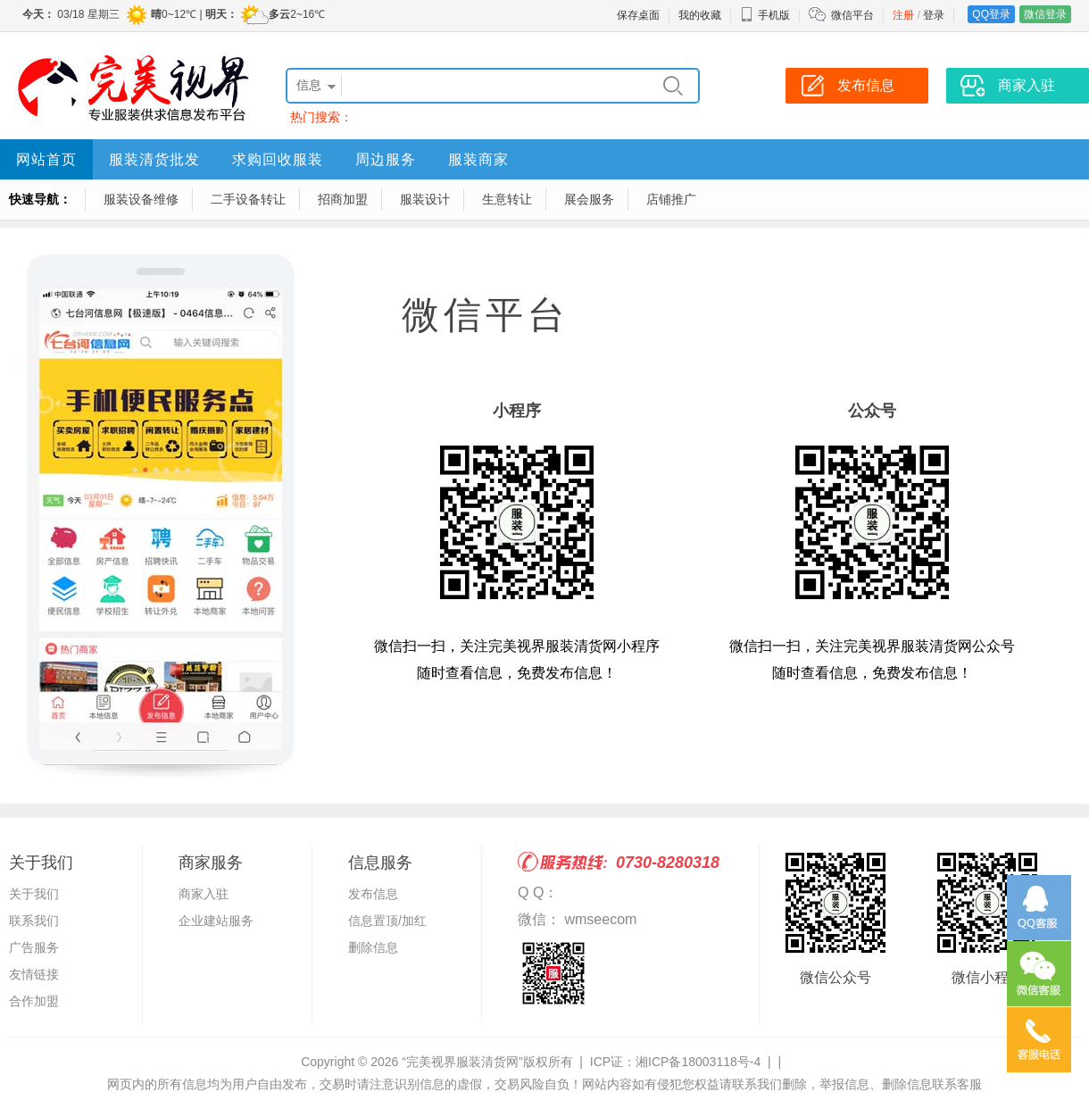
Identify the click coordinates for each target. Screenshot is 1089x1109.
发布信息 (373, 894)
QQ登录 (991, 14)
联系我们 (34, 920)
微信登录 (1045, 14)
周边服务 (385, 159)
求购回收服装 (277, 159)
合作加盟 (34, 1001)
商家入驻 (204, 894)
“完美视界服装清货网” (462, 1062)
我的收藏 (699, 15)
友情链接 (34, 974)
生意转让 (507, 199)
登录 (933, 15)
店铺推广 (671, 199)
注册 (903, 15)
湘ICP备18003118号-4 (698, 1062)
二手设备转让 (248, 199)
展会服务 (589, 199)
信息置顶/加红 (387, 920)
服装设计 (425, 199)
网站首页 (46, 159)
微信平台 (852, 15)
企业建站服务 (216, 920)
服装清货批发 (154, 159)
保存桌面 (638, 15)
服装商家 (478, 159)
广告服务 (34, 947)
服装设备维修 (141, 199)
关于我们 (34, 894)
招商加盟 (343, 199)
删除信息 (373, 947)
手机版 (765, 15)
